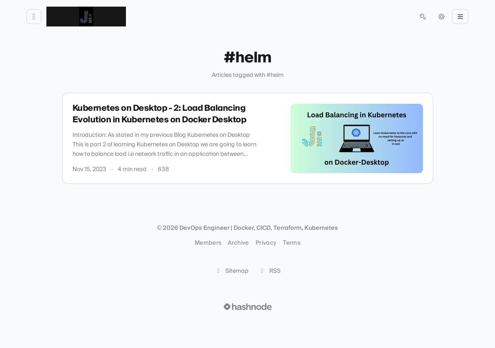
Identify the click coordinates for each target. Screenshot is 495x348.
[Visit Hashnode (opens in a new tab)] (247, 306)
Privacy (266, 243)
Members (208, 243)
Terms (291, 243)
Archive (238, 243)
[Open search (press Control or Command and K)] (422, 16)
